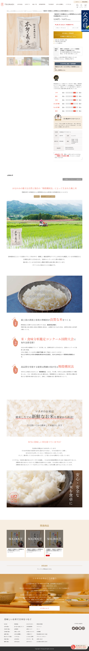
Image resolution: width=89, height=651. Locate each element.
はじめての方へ (29, 624)
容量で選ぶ (6, 639)
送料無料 (16, 629)
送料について (29, 629)
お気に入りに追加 (75, 27)
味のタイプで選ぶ (8, 636)
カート (38, 629)
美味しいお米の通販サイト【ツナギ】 (15, 10)
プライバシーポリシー (41, 636)
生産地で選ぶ (7, 631)
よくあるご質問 (29, 636)
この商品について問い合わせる (60, 27)
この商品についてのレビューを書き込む (72, 179)
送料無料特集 (42, 4)
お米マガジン (29, 641)
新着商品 (16, 624)
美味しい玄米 (17, 631)
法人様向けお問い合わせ (42, 641)
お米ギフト (27, 4)
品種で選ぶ (6, 634)
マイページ (39, 626)
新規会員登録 (84, 1)
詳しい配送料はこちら (60, 70)
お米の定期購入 (59, 4)
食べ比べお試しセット (19, 626)
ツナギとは (68, 4)
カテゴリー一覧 (29, 639)
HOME (5, 624)
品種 (25, 10)
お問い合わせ (39, 639)
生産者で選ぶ (7, 629)
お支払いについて (30, 631)
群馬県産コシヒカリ (37, 10)
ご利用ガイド (29, 634)
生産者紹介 (51, 4)
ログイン (77, 1)
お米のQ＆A (17, 641)
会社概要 (39, 631)
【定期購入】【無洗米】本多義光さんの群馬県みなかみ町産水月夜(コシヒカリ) (54, 551)
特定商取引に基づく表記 (42, 634)
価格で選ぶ (6, 641)
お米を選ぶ (20, 4)
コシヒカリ (29, 10)
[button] (9, 34)
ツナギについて (44, 608)
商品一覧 (34, 4)
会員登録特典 (29, 626)
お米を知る (16, 639)
